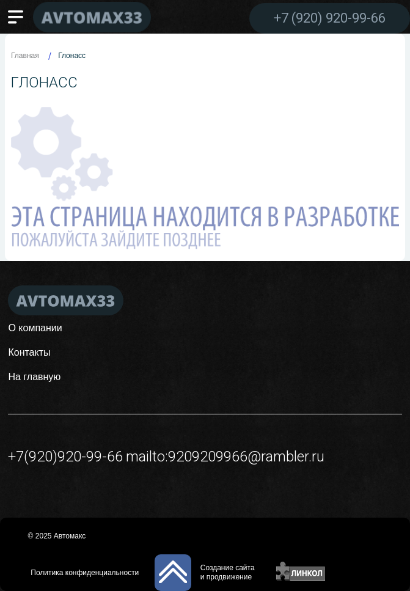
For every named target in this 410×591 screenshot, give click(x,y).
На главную (34, 377)
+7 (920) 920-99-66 (330, 18)
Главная (25, 55)
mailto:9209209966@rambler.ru (225, 456)
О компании (35, 328)
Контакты (29, 352)
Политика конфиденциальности (85, 572)
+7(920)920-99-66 (65, 456)
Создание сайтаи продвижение (227, 572)
